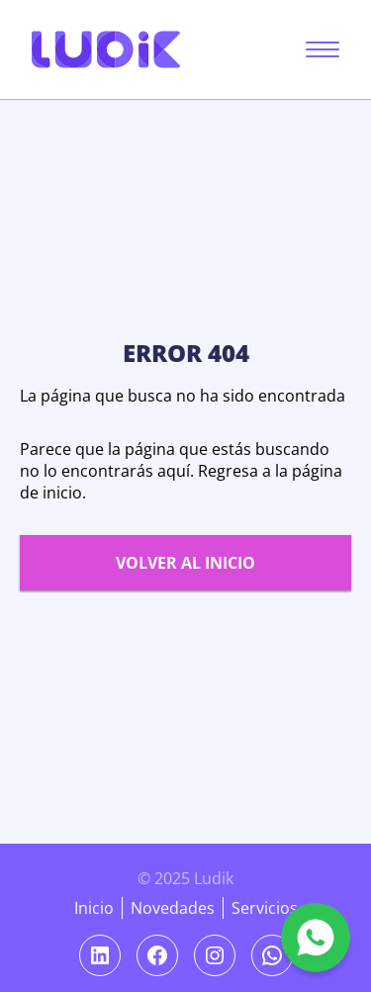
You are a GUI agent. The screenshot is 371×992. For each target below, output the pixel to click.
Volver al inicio (185, 563)
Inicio (94, 908)
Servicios (265, 908)
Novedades (173, 908)
